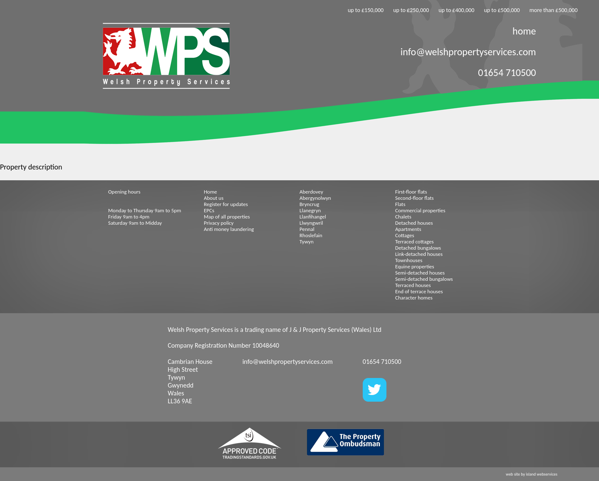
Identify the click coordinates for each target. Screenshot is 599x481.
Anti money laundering (229, 229)
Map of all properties (227, 217)
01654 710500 (507, 72)
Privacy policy (219, 223)
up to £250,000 (411, 10)
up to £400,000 (456, 10)
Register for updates (226, 204)
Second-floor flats (414, 198)
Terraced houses (413, 285)
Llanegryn (310, 210)
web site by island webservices (531, 474)
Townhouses (408, 260)
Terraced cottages (414, 241)
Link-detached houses (419, 254)
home (524, 31)
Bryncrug (309, 204)
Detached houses (414, 223)
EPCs (209, 210)
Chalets (403, 217)
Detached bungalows (418, 248)
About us (213, 198)
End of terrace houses (419, 291)
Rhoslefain (311, 235)
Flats (400, 204)
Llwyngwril (311, 223)
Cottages (404, 235)
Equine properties (414, 266)
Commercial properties (420, 210)
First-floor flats (411, 192)
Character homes (414, 297)
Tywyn (307, 241)
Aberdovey (311, 192)
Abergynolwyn (315, 198)
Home (210, 192)
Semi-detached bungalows (424, 279)
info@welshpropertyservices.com (468, 52)
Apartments (408, 229)
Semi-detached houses (420, 273)
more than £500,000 (554, 10)
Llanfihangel (313, 217)
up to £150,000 (366, 10)
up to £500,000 (502, 10)
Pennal (307, 229)
